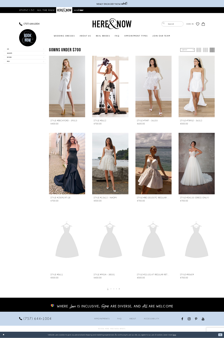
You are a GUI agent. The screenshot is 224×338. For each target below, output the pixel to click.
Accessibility (151, 319)
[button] (190, 24)
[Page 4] (117, 289)
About (132, 319)
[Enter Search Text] (172, 24)
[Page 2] (110, 289)
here (174, 335)
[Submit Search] (164, 24)
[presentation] (67, 86)
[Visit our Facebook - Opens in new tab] (182, 319)
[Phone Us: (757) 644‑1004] (29, 24)
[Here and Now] (112, 23)
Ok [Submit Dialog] (219, 335)
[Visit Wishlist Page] (197, 24)
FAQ (119, 319)
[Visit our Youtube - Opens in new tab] (203, 319)
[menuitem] (29, 24)
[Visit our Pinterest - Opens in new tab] (196, 319)
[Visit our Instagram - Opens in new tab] (189, 319)
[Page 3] (113, 289)
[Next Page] (121, 289)
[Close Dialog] (4, 334)
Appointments (102, 319)
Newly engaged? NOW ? (112, 3)
